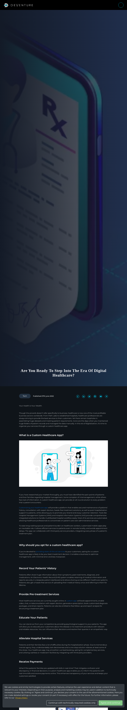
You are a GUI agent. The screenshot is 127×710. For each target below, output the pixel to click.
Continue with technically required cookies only (71, 703)
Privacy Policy (21, 698)
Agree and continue (110, 703)
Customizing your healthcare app (33, 507)
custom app (71, 601)
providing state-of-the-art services (50, 551)
